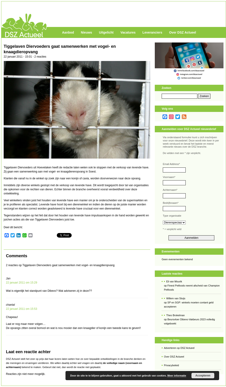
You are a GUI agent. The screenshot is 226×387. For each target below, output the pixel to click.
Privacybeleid (171, 365)
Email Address (171, 164)
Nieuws (86, 32)
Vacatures (128, 32)
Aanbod (68, 32)
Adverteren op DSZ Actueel (179, 348)
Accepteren (202, 375)
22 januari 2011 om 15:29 (21, 282)
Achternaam (170, 189)
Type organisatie (172, 215)
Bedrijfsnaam (170, 202)
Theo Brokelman (175, 315)
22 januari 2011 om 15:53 (21, 308)
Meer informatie (176, 375)
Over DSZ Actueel (182, 32)
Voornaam (169, 177)
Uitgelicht (106, 32)
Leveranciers (152, 32)
